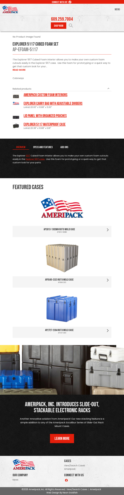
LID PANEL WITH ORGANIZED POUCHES (45, 116)
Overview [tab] (20, 147)
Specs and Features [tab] (43, 147)
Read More (19, 70)
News (15, 479)
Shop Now (58, 26)
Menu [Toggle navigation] (117, 9)
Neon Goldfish (70, 492)
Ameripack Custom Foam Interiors (45, 95)
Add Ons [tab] (64, 147)
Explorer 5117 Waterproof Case (45, 124)
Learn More (62, 438)
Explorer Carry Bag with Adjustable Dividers (53, 103)
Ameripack (69, 468)
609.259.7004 (62, 19)
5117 (28, 155)
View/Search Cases (74, 465)
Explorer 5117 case (35, 159)
